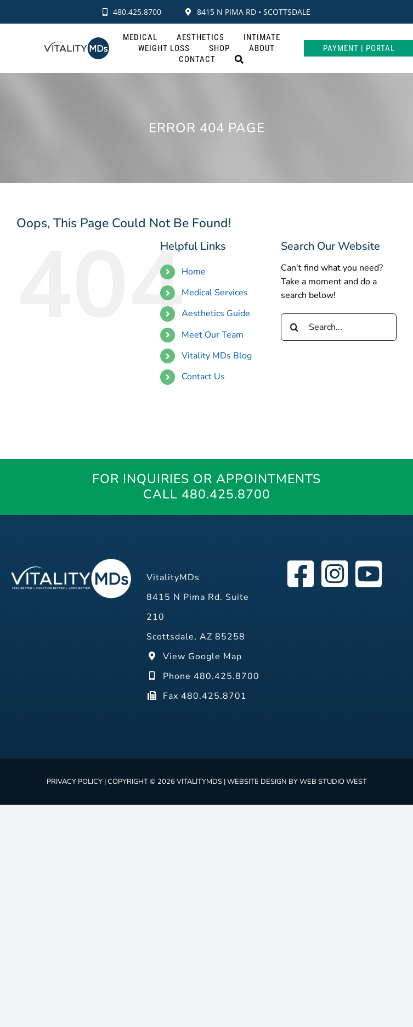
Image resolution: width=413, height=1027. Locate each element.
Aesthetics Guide (216, 313)
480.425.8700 (132, 12)
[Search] (239, 59)
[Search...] (339, 327)
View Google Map (194, 656)
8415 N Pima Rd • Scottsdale (247, 12)
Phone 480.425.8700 (202, 676)
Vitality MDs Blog (217, 356)
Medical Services (215, 293)
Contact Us (203, 377)
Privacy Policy (75, 782)
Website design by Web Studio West (297, 782)
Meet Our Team (213, 335)
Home (194, 272)
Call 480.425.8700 (206, 494)
